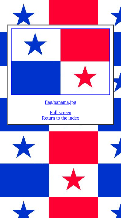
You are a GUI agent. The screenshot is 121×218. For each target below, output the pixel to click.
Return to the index (60, 121)
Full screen (60, 116)
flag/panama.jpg (60, 105)
